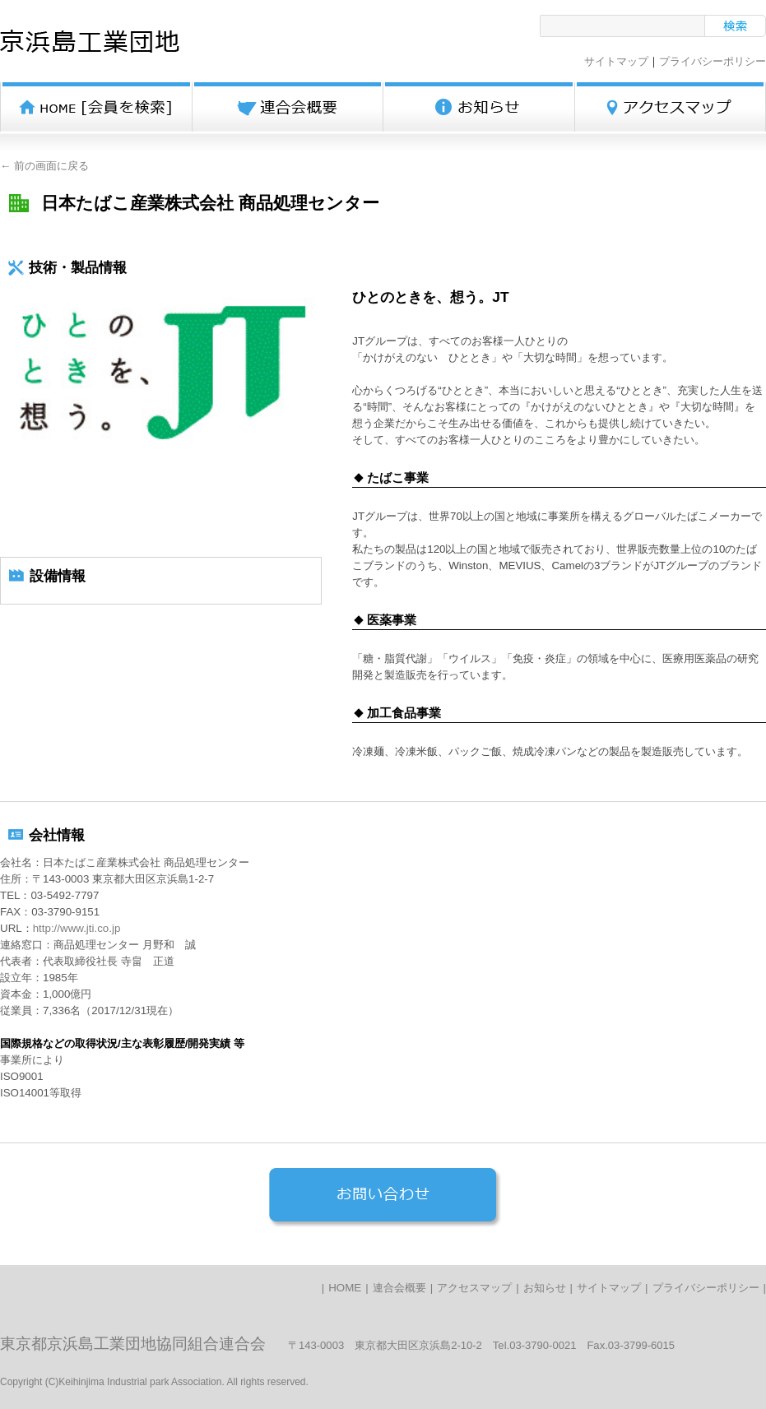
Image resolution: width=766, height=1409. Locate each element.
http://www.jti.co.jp (77, 928)
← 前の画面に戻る (44, 166)
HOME (344, 1288)
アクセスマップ (474, 1288)
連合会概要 (399, 1288)
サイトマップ (616, 61)
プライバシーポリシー (712, 61)
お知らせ (544, 1288)
